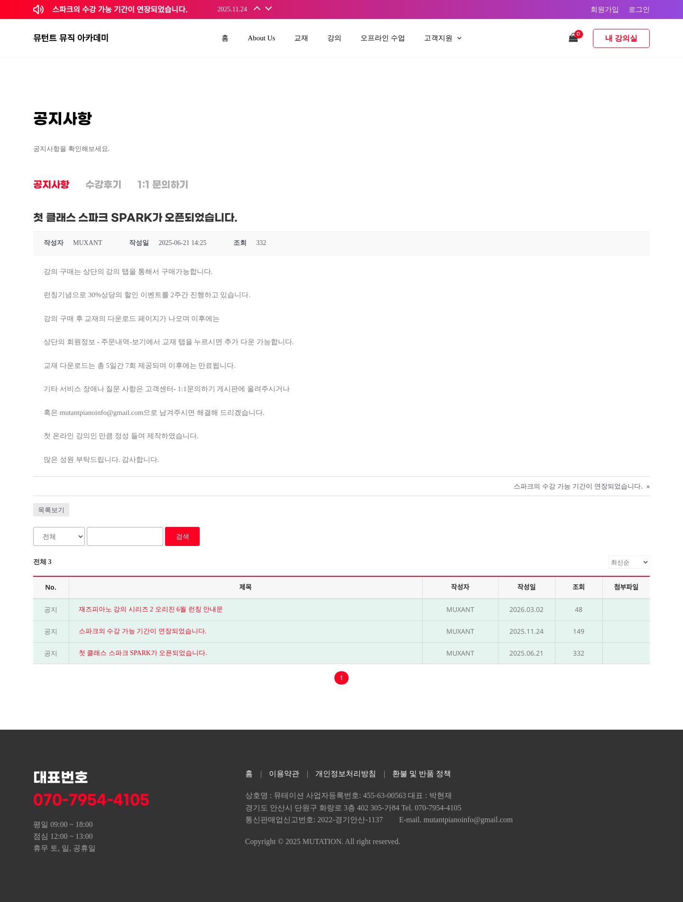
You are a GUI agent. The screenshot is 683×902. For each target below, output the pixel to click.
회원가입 (605, 9)
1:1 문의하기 (163, 185)
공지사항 (51, 185)
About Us (261, 38)
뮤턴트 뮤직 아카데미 (71, 38)
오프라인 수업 (382, 38)
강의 (334, 38)
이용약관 (284, 774)
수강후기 (103, 185)
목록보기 (51, 509)
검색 (182, 536)
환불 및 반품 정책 (421, 774)
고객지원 (442, 38)
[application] (456, 38)
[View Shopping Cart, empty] (573, 38)
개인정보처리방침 (345, 774)
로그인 (639, 9)
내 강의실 (621, 38)
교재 (301, 38)
